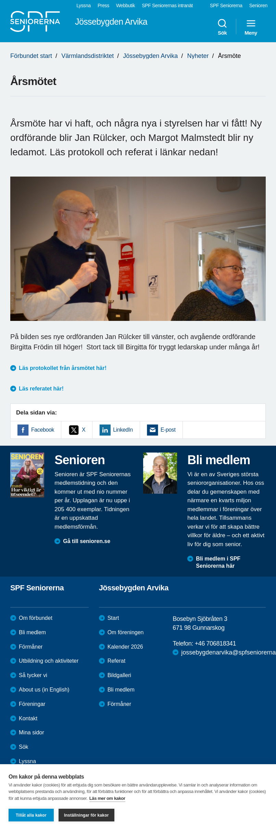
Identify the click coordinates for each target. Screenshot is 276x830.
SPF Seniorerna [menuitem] (226, 5)
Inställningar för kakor (86, 815)
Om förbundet (35, 618)
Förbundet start (31, 56)
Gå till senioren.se (86, 541)
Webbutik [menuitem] (125, 5)
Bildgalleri (119, 675)
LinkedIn (123, 430)
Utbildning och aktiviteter (48, 661)
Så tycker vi (33, 675)
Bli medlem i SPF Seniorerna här (218, 562)
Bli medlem (32, 632)
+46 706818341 (215, 643)
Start (113, 618)
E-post (168, 430)
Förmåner (30, 647)
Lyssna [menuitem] (83, 5)
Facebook (42, 430)
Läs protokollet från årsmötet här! (63, 368)
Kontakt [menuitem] (28, 718)
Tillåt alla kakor (31, 815)
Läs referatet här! (41, 389)
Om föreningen (126, 632)
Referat (116, 661)
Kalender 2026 (125, 647)
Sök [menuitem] (222, 26)
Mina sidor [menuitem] (31, 732)
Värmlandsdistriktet (87, 56)
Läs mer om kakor (107, 798)
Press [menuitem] (103, 5)
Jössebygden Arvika (150, 56)
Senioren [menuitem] (258, 5)
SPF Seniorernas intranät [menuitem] (167, 5)
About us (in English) (44, 690)
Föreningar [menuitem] (32, 704)
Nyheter (198, 56)
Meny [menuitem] (250, 26)
